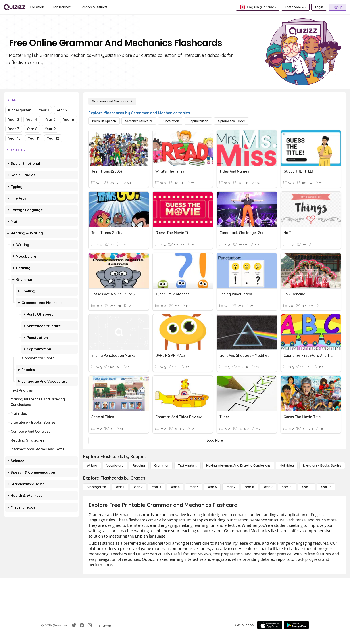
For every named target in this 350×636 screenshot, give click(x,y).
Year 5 (50, 119)
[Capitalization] (198, 121)
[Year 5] (193, 486)
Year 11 (34, 138)
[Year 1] (120, 486)
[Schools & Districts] (94, 7)
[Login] (319, 7)
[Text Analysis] (187, 465)
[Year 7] (230, 486)
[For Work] (37, 7)
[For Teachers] (62, 7)
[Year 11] (306, 486)
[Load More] (214, 440)
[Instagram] (90, 625)
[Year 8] (249, 486)
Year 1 (44, 110)
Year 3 (13, 119)
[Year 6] (212, 486)
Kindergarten (19, 110)
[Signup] (337, 7)
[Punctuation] (170, 121)
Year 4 (31, 119)
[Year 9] (268, 486)
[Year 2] (138, 486)
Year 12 (53, 138)
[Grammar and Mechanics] (112, 101)
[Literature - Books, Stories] (322, 465)
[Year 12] (326, 486)
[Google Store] (296, 625)
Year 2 (61, 110)
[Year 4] (175, 486)
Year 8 (32, 129)
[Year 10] (287, 486)
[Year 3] (156, 486)
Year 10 (14, 138)
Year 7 (13, 129)
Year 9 (50, 129)
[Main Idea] (287, 465)
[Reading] (139, 465)
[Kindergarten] (96, 486)
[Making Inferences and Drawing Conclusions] (238, 465)
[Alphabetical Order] (231, 121)
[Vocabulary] (115, 465)
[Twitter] (74, 625)
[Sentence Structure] (138, 121)
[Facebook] (82, 625)
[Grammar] (161, 465)
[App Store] (269, 625)
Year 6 (68, 119)
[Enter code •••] (295, 7)
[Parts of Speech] (104, 121)
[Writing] (92, 465)
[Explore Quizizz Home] (14, 7)
